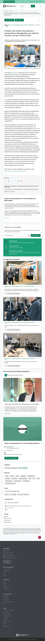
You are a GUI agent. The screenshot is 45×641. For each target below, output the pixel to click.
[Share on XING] (15, 181)
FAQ (4, 573)
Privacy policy (6, 612)
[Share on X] (12, 181)
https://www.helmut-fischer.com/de (14, 454)
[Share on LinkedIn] (18, 181)
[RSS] (7, 626)
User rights (5, 617)
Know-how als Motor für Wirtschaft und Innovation (21, 404)
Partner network (7, 569)
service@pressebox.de (10, 556)
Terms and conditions (8, 610)
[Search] (33, 6)
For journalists (6, 589)
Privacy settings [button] (6, 614)
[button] (22, 57)
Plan (4, 581)
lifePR (4, 623)
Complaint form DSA (7, 616)
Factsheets (5, 598)
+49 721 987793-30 (9, 552)
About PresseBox (8, 567)
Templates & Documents (8, 601)
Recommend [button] (8, 522)
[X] (8, 626)
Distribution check (7, 621)
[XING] (10, 626)
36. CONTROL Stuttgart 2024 (11, 491)
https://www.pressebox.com (11, 558)
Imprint (5, 619)
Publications (6, 599)
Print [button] (7, 516)
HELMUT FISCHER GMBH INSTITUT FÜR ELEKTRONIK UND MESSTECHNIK (25, 25)
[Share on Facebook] (9, 181)
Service (5, 574)
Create (4, 583)
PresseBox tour (9, 1)
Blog (4, 603)
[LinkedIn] (5, 626)
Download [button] (8, 520)
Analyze (5, 587)
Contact (19, 20)
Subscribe (9, 20)
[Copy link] (5, 181)
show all (7, 218)
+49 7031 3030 (9, 450)
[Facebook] (3, 626)
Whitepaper (5, 596)
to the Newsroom (11, 458)
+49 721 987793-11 (9, 554)
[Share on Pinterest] (21, 181)
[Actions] (39, 20)
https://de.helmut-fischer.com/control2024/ (15, 171)
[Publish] (39, 537)
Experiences (6, 571)
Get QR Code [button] (9, 518)
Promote (5, 585)
